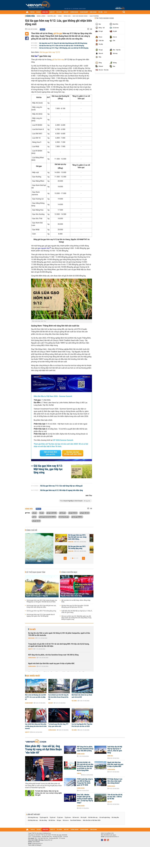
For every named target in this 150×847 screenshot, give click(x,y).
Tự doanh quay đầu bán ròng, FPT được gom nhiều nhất (58, 725)
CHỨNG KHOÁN (74, 12)
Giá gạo (59, 820)
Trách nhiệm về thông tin (34, 845)
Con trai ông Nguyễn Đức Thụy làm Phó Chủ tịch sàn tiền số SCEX (82, 725)
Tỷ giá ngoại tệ (44, 817)
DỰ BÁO (38, 12)
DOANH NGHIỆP (84, 12)
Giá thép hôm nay (33, 820)
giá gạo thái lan (73, 513)
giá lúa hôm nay (58, 60)
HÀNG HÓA (45, 12)
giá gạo (34, 513)
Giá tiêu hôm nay (93, 817)
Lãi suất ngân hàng (104, 817)
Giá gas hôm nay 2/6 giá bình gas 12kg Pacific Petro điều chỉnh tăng (75, 595)
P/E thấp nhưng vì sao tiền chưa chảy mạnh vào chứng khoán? (114, 781)
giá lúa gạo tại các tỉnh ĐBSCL (47, 517)
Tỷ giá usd (52, 817)
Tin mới (32, 629)
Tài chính (74, 700)
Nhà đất (50, 703)
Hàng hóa (30, 16)
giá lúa (34, 517)
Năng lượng (41, 16)
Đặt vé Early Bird (50, 453)
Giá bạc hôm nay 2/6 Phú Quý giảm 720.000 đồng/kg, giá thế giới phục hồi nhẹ (75, 606)
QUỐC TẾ (52, 12)
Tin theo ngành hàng (105, 18)
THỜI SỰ (32, 12)
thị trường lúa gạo (64, 517)
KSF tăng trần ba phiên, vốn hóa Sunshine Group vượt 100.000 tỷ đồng (53, 655)
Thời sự (79, 773)
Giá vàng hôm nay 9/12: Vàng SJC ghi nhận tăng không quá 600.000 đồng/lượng (63, 43)
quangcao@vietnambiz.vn (112, 836)
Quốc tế (30, 649)
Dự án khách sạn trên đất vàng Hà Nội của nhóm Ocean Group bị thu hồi (58, 697)
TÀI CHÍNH (59, 12)
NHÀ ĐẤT (66, 12)
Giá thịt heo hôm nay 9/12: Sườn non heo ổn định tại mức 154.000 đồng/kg (61, 45)
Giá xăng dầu (115, 817)
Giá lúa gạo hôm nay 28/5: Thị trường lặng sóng (41, 611)
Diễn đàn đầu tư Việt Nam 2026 (91, 820)
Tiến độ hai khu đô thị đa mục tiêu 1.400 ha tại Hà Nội (114, 797)
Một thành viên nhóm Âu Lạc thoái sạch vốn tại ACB (82, 696)
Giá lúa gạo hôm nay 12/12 (50, 52)
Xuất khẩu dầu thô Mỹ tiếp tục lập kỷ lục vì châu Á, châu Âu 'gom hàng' (76, 611)
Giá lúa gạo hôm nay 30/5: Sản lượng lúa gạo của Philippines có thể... (76, 548)
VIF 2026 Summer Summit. (63, 440)
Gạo (39, 561)
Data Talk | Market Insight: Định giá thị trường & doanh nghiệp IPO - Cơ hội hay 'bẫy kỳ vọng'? (85, 799)
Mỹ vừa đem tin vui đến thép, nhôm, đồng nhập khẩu (75, 601)
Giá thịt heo (52, 820)
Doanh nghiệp (29, 703)
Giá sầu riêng (43, 820)
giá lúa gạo (57, 33)
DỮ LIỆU (101, 12)
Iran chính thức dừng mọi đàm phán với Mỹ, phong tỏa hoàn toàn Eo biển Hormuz (36, 726)
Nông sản (67, 16)
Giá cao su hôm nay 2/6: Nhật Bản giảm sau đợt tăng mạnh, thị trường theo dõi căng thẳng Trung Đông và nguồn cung (76, 617)
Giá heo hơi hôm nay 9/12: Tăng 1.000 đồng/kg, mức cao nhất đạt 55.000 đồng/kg (63, 48)
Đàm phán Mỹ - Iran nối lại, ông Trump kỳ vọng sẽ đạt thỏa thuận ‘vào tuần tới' (43, 749)
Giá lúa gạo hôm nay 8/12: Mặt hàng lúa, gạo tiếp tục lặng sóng (48, 469)
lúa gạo (42, 513)
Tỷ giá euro (68, 817)
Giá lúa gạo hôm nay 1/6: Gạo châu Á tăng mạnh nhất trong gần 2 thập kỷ (76, 537)
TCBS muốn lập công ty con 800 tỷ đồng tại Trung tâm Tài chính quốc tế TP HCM (85, 782)
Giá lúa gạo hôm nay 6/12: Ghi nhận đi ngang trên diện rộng (61, 490)
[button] (65, 558)
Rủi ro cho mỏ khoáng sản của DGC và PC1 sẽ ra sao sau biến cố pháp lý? (35, 697)
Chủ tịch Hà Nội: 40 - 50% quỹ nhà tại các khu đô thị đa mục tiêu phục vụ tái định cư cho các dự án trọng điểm (85, 766)
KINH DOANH (93, 12)
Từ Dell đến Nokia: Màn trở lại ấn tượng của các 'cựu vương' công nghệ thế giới (48, 793)
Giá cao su (66, 820)
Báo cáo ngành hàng (80, 16)
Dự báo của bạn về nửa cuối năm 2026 (73, 453)
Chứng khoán (32, 657)
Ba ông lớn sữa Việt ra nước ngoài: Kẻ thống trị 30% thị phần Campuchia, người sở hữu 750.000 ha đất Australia (59, 634)
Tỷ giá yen (60, 817)
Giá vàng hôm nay (33, 817)
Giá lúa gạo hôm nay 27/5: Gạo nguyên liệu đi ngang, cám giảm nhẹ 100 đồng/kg (41, 615)
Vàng (60, 16)
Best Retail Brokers (75, 820)
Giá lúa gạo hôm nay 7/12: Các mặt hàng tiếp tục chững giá (61, 486)
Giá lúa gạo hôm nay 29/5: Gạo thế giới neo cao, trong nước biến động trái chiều (41, 606)
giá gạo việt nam (84, 513)
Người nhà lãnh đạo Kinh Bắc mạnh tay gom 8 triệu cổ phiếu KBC (51, 663)
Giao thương (94, 16)
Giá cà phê (83, 817)
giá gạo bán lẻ (36, 521)
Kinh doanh (31, 638)
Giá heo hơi (76, 817)
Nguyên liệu (51, 16)
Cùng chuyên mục (69, 572)
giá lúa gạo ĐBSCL (77, 517)
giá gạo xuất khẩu (51, 513)
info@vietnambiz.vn (37, 843)
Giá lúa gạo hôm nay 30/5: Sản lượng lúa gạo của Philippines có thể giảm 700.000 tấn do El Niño (42, 601)
